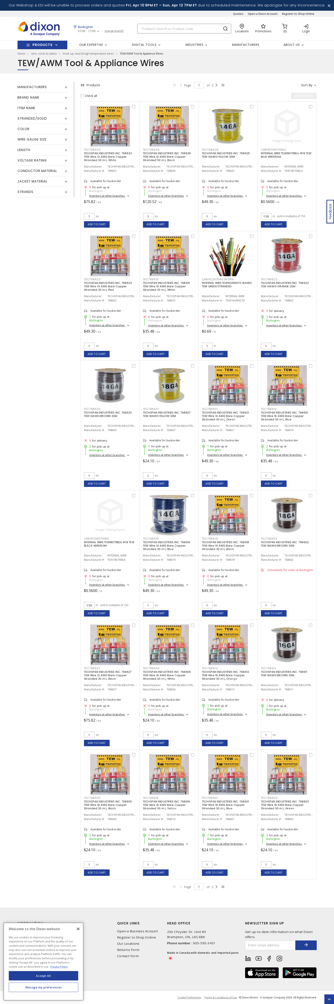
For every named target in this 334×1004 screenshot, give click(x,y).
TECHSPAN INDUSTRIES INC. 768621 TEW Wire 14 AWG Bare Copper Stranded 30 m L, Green (225, 416)
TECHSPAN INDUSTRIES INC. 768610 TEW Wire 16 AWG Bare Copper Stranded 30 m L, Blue (284, 416)
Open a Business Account (137, 931)
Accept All (43, 976)
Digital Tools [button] (144, 45)
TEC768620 (92, 409)
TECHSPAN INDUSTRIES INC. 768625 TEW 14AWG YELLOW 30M (226, 155)
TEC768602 (269, 538)
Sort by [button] (306, 85)
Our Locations (128, 944)
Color (23, 129)
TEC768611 (268, 668)
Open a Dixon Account (263, 14)
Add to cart (97, 224)
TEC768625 (210, 149)
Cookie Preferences (189, 997)
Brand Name (28, 97)
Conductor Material (37, 171)
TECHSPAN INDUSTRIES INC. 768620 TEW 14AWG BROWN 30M (108, 414)
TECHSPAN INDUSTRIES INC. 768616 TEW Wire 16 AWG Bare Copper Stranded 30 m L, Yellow (166, 805)
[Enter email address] (270, 945)
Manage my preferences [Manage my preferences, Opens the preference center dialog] (43, 987)
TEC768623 (92, 279)
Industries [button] (194, 45)
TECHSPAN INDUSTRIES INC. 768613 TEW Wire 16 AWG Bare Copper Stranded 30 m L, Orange (225, 675)
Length (24, 150)
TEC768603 (269, 798)
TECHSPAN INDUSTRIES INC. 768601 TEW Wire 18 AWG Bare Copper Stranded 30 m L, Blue (225, 805)
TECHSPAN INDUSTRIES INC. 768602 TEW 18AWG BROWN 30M (285, 543)
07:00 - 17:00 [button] (87, 31)
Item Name (26, 108)
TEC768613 (210, 668)
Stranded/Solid (32, 118)
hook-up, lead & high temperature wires (88, 53)
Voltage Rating (32, 160)
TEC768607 (151, 409)
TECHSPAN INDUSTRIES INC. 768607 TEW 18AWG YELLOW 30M (167, 414)
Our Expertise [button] (91, 45)
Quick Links (128, 923)
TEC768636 (151, 149)
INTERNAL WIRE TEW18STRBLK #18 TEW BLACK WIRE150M (109, 543)
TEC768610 (269, 409)
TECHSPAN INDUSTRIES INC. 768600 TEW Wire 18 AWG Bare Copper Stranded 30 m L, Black (108, 805)
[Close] (78, 929)
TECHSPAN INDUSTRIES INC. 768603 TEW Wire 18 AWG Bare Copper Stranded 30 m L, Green (285, 805)
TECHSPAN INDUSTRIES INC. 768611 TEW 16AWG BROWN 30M (284, 673)
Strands (25, 192)
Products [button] (42, 45)
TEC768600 (92, 798)
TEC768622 (269, 279)
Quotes (238, 14)
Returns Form (128, 950)
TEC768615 (151, 279)
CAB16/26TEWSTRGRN (218, 279)
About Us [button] (292, 45)
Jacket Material (32, 181)
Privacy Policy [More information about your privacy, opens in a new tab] (59, 966)
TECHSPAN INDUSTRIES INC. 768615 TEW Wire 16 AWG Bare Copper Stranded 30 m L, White (166, 286)
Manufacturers (245, 45)
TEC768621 (210, 409)
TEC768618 (210, 538)
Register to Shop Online (298, 14)
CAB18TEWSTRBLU (274, 149)
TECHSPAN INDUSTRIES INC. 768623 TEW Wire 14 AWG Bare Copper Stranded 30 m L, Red (108, 286)
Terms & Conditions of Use (220, 997)
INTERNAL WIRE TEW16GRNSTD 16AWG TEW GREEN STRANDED (227, 284)
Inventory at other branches (107, 196)
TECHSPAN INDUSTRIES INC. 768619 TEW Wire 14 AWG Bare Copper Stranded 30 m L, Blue (166, 545)
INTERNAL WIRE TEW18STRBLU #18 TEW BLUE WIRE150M (286, 155)
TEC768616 (151, 798)
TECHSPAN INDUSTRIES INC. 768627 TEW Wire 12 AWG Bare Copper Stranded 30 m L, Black (108, 675)
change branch (114, 31)
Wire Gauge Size (32, 139)
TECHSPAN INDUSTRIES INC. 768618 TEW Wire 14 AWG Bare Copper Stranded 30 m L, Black (225, 545)
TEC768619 (151, 538)
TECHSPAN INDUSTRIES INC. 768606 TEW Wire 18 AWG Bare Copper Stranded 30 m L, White (167, 675)
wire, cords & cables (44, 53)
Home (21, 53)
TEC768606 (151, 668)
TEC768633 (92, 149)
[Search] (184, 28)
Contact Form (128, 956)
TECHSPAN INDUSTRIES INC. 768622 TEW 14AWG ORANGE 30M (285, 284)
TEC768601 (210, 798)
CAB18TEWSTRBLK (96, 538)
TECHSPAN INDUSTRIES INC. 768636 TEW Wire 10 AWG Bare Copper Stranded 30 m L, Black (167, 156)
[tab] (43, 87)
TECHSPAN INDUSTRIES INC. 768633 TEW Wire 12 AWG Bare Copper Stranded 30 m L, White (108, 156)
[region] (43, 961)
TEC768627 (92, 668)
